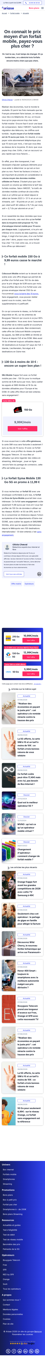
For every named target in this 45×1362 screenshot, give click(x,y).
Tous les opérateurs (12, 1289)
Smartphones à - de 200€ (14, 1209)
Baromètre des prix (11, 1244)
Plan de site (8, 1324)
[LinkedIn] (39, 574)
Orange (6, 1279)
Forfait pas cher (10, 1204)
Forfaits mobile (9, 1174)
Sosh (5, 1284)
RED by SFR (8, 1274)
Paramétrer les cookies (22, 1334)
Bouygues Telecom (11, 1260)
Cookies (6, 1319)
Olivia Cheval (7, 100)
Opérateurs (29, 584)
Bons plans (8, 1195)
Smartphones (9, 1179)
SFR (4, 1269)
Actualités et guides (12, 1225)
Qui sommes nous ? (12, 1300)
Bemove (38, 1331)
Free (5, 1265)
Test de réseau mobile (13, 1239)
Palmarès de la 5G (11, 1249)
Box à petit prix (10, 1200)
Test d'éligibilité (10, 1230)
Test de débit (9, 1235)
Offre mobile (16, 584)
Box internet (8, 1169)
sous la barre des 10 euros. (26, 293)
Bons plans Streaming (12, 1214)
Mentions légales (10, 1309)
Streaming (7, 1184)
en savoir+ (37, 684)
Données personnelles (13, 1314)
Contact (6, 1304)
